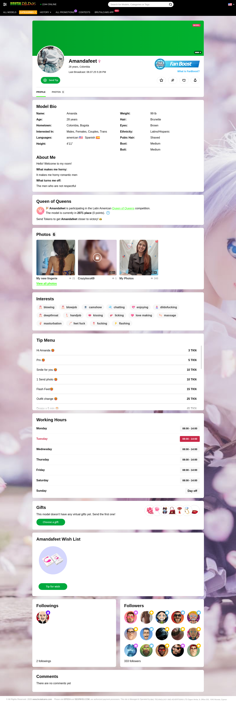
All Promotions (66, 12)
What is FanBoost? (188, 71)
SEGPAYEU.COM (82, 699)
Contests (84, 12)
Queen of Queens (123, 208)
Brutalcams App (105, 12)
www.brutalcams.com (42, 699)
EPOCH (67, 699)
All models (9, 12)
